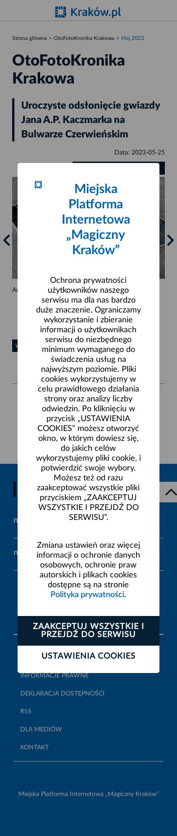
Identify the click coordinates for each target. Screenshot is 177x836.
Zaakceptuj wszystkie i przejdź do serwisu (88, 631)
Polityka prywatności (87, 595)
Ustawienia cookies (88, 656)
